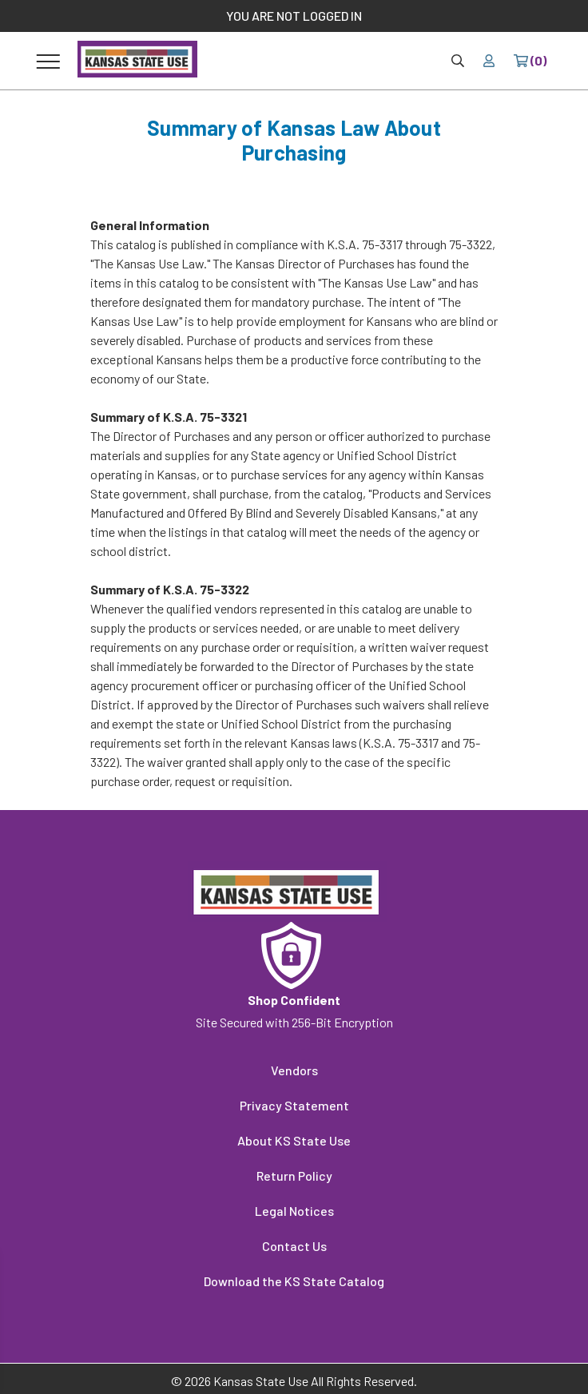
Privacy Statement (294, 1105)
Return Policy (294, 1175)
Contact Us (294, 1245)
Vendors (294, 1070)
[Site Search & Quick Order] (458, 60)
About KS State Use (294, 1140)
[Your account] (489, 60)
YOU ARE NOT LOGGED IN (294, 15)
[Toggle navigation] (48, 61)
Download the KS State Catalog (294, 1281)
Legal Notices (294, 1210)
